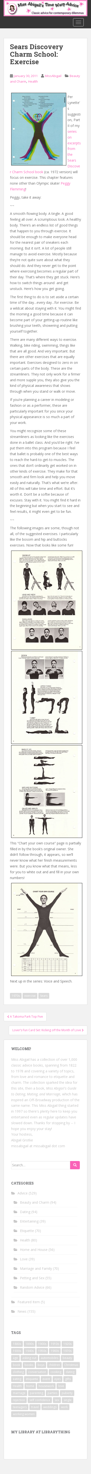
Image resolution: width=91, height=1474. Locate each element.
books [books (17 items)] (29, 1365)
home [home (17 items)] (30, 1386)
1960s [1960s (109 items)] (55, 1351)
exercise (30, 996)
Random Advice (32, 1287)
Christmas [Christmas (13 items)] (71, 1365)
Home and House (34, 1249)
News (21, 1311)
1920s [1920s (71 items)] (67, 1344)
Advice (22, 1193)
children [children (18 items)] (54, 1365)
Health (33, 81)
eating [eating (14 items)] (17, 1379)
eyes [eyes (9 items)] (57, 1379)
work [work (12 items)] (64, 1407)
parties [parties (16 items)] (52, 1393)
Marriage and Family (36, 1268)
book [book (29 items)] (16, 1365)
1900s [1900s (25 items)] (42, 1344)
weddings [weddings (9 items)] (50, 1407)
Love (24, 1259)
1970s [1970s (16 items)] (67, 1351)
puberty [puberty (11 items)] (67, 1393)
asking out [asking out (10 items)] (29, 1358)
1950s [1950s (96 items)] (42, 1351)
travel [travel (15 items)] (35, 1407)
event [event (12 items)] (46, 1379)
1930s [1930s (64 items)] (17, 1351)
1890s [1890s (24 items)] (29, 1344)
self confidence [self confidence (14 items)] (39, 1400)
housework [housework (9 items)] (46, 1386)
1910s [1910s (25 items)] (55, 1344)
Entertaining (29, 1221)
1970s (16, 996)
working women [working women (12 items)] (24, 1414)
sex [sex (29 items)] (57, 1400)
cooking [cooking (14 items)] (55, 1372)
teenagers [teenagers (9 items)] (20, 1407)
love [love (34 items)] (61, 1386)
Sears (44, 996)
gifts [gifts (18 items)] (68, 1379)
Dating (25, 1211)
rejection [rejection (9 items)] (19, 1400)
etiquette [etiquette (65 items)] (32, 1379)
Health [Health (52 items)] (17, 1386)
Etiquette (27, 1230)
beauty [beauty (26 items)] (67, 1358)
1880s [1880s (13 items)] (17, 1344)
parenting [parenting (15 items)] (36, 1393)
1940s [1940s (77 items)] (29, 1351)
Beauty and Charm (34, 1202)
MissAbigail (53, 76)
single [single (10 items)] (68, 1400)
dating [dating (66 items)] (70, 1372)
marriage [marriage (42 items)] (19, 1393)
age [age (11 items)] (15, 1358)
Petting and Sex (32, 1278)
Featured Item (28, 1302)
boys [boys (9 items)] (41, 1365)
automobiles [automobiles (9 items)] (49, 1358)
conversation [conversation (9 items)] (37, 1372)
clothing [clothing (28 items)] (18, 1372)
